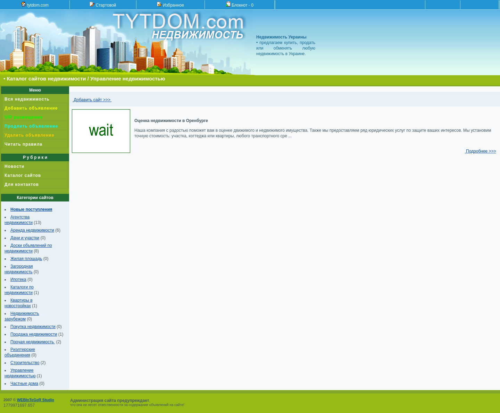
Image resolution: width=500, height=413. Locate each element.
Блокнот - (239, 4)
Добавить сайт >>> (92, 99)
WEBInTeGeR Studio (35, 400)
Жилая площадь (26, 258)
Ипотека (18, 279)
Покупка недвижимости (33, 326)
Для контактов (22, 184)
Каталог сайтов (23, 175)
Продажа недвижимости (33, 334)
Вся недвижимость (27, 99)
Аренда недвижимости (32, 230)
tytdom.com (35, 5)
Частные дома (24, 383)
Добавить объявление (31, 108)
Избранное (170, 5)
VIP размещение (24, 117)
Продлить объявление (31, 126)
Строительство (25, 362)
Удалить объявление (30, 135)
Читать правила (23, 144)
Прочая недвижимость (32, 341)
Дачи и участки (24, 237)
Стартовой (103, 5)
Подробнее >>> (480, 151)
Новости (14, 166)
